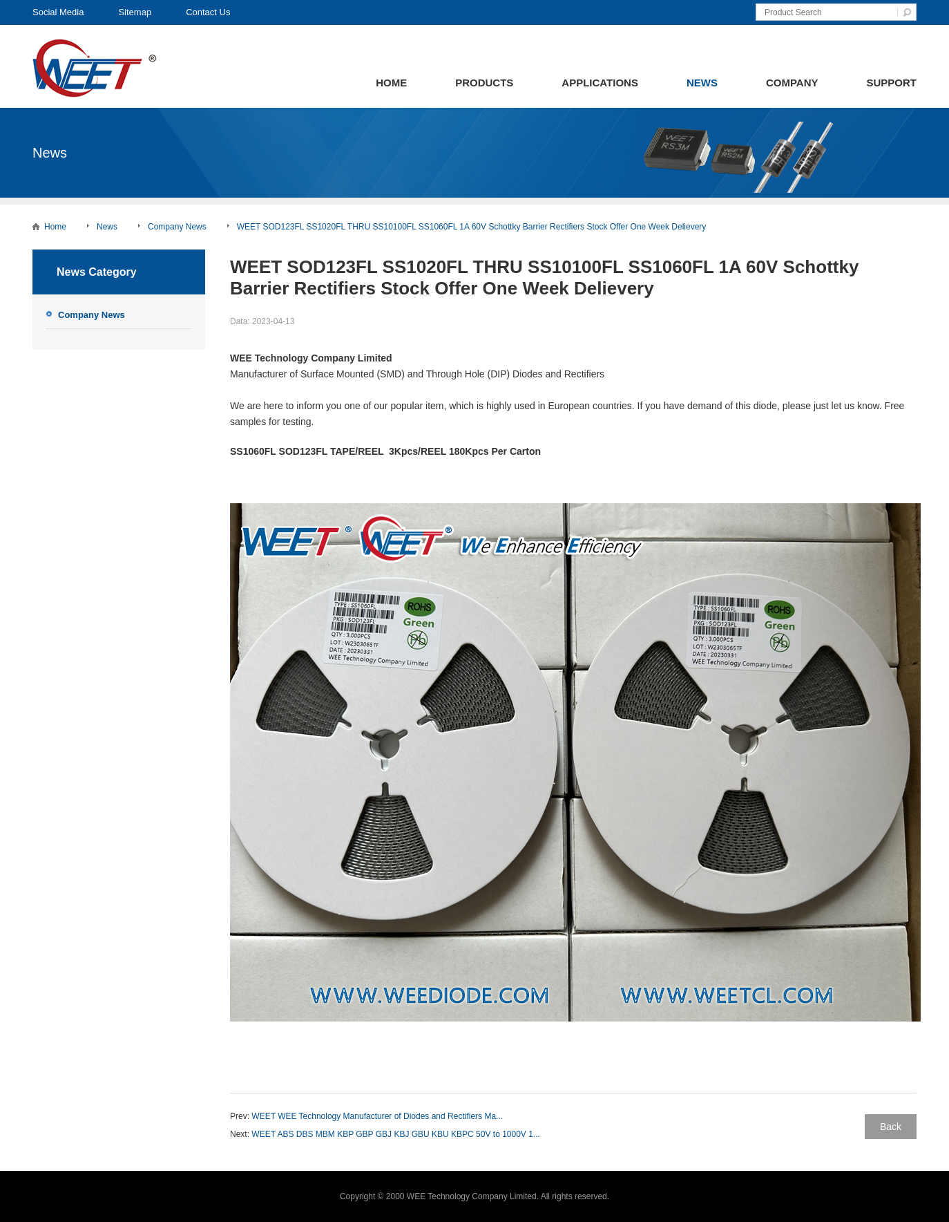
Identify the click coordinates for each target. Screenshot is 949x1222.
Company (792, 82)
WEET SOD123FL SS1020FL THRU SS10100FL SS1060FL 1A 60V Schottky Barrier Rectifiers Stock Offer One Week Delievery (472, 227)
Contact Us (208, 12)
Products (484, 82)
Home (391, 82)
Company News (177, 227)
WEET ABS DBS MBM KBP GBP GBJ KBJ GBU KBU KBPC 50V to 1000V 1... (395, 1134)
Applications (600, 82)
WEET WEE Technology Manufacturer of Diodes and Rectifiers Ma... (377, 1116)
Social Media (58, 12)
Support (891, 82)
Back (890, 1126)
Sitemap (134, 12)
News (702, 82)
